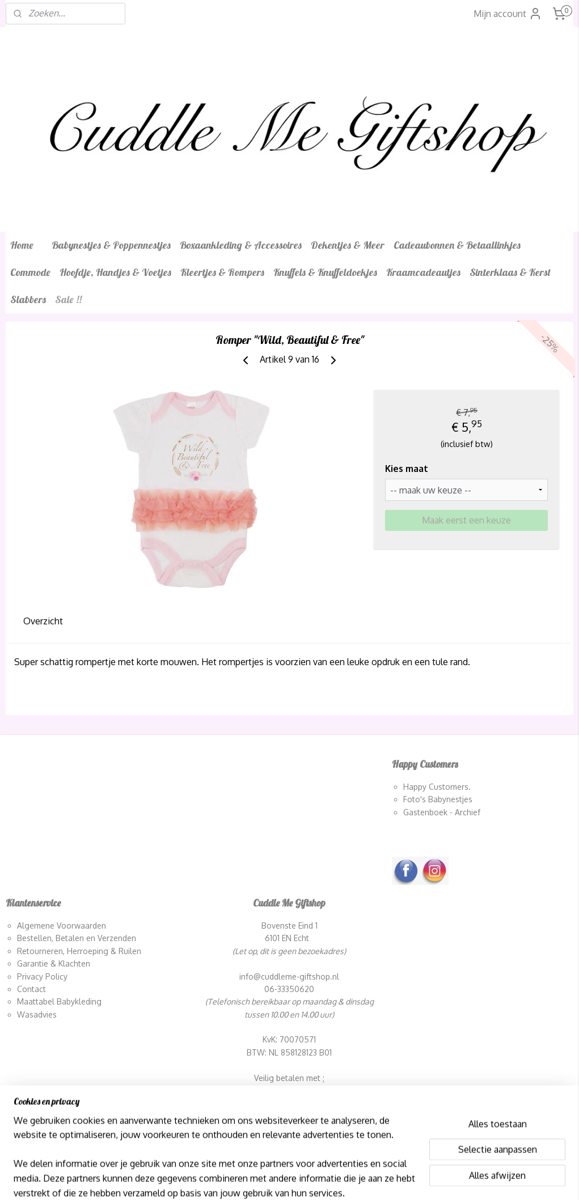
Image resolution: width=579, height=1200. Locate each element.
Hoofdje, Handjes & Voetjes (115, 272)
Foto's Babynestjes (437, 799)
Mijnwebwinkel (412, 1179)
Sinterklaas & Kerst (510, 272)
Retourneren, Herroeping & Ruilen (79, 951)
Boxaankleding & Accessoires (241, 245)
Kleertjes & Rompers (222, 272)
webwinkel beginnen (323, 1179)
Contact (31, 989)
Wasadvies (37, 1014)
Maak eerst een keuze (466, 520)
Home (21, 245)
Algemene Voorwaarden (61, 925)
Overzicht (43, 621)
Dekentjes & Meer (347, 245)
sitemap (264, 1179)
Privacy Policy (42, 976)
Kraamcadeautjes (423, 272)
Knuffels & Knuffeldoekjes (325, 272)
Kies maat (406, 468)
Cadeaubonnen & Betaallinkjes (457, 245)
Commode (30, 272)
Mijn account (508, 13)
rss (284, 1179)
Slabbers (28, 299)
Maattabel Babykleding (59, 1001)
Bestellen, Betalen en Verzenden (76, 938)
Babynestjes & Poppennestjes (111, 245)
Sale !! (68, 299)
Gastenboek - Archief (441, 812)
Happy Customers (435, 787)
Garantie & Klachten (53, 963)
